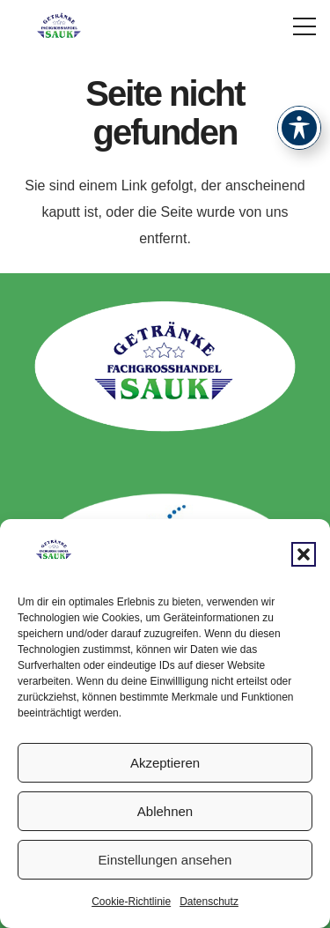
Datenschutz (209, 901)
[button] (303, 554)
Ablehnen (165, 811)
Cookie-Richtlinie (131, 901)
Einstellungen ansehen (165, 859)
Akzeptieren (165, 762)
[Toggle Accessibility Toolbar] (299, 128)
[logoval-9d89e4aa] (59, 26)
